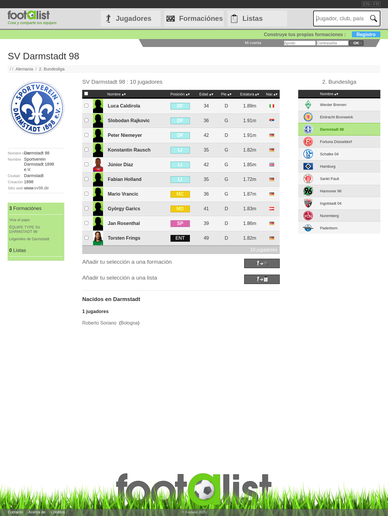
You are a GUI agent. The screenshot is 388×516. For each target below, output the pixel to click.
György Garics (124, 208)
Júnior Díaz (120, 164)
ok (356, 43)
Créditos (58, 512)
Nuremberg (329, 216)
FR (376, 3)
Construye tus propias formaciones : (322, 34)
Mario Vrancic (123, 193)
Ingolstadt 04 (330, 203)
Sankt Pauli (329, 179)
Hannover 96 (330, 191)
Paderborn (329, 228)
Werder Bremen (333, 104)
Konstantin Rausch (129, 149)
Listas (252, 18)
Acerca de (36, 512)
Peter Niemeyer (125, 135)
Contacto (15, 512)
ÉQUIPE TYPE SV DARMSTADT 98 (24, 229)
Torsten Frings (124, 238)
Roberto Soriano (99, 322)
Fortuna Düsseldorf (336, 141)
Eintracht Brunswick (336, 117)
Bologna (129, 322)
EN (366, 3)
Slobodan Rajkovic (129, 120)
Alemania (24, 69)
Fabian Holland (124, 179)
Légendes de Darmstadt (29, 239)
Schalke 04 (329, 154)
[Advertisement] (35, 349)
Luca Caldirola (124, 105)
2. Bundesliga (52, 69)
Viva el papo (19, 220)
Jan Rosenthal (124, 223)
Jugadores (133, 18)
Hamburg (327, 166)
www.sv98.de (36, 188)
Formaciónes (201, 18)
